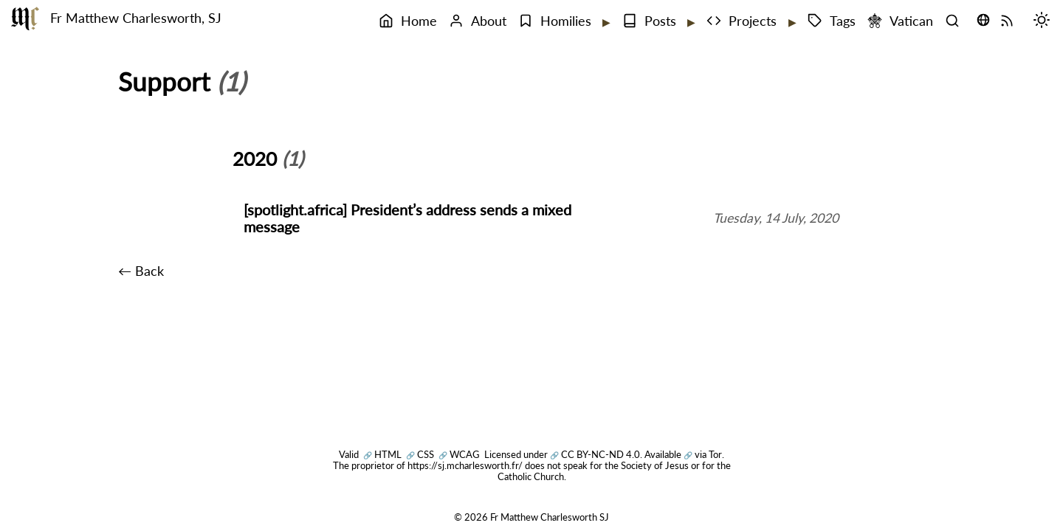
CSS (420, 454)
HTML (382, 454)
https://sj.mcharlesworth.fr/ (465, 465)
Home (408, 21)
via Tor (703, 454)
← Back (141, 271)
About (477, 21)
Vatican (900, 21)
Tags (832, 21)
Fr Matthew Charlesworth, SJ (135, 18)
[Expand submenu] (605, 22)
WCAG (459, 454)
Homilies (554, 21)
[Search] (955, 21)
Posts (649, 21)
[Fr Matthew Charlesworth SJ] (25, 18)
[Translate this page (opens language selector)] (983, 20)
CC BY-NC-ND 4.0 (595, 454)
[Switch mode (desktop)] (1045, 21)
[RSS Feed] (1010, 21)
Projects (741, 21)
